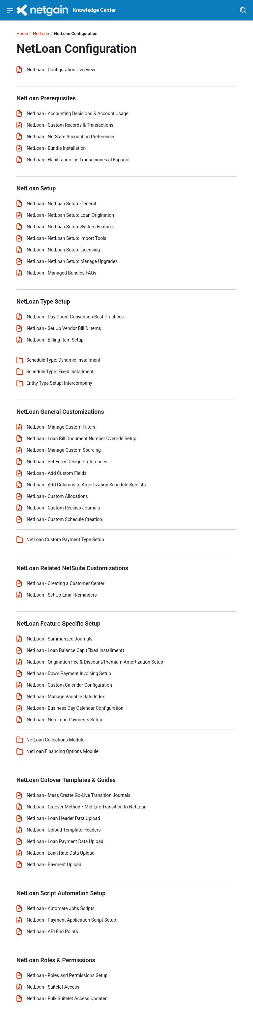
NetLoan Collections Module (55, 739)
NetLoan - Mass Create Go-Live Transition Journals (78, 795)
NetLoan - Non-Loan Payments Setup (64, 719)
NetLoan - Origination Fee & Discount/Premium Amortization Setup (95, 662)
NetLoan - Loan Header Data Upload (63, 818)
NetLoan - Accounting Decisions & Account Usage (77, 113)
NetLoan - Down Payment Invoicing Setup (69, 673)
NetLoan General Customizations (60, 411)
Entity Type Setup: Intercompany (59, 383)
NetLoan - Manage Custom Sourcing (64, 450)
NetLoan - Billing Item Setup (55, 340)
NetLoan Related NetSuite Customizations (72, 568)
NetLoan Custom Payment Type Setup (65, 539)
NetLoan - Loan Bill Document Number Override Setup (81, 438)
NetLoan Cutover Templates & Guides (66, 779)
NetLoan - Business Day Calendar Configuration (75, 708)
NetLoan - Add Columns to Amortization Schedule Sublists (86, 484)
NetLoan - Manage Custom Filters (61, 427)
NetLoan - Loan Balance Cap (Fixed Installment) (75, 650)
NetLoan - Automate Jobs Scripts (61, 908)
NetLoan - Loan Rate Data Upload (61, 853)
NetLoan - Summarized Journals (60, 638)
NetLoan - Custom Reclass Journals (63, 507)
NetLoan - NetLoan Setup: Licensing (63, 249)
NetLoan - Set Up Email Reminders (62, 595)
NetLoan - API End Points (52, 931)
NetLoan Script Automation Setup (60, 893)
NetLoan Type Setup (43, 301)
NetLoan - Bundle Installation (56, 148)
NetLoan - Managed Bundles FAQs (62, 273)
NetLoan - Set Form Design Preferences (67, 461)
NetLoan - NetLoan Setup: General (61, 203)
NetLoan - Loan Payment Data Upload (65, 841)
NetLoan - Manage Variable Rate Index (66, 696)
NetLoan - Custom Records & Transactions (70, 125)
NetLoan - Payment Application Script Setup (71, 920)
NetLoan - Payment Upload (54, 864)
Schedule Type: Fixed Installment (60, 371)
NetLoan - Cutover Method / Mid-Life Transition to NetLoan (87, 806)
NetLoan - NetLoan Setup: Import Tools (66, 238)
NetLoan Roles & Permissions (55, 960)
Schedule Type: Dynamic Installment (63, 360)
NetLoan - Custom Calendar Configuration (69, 685)
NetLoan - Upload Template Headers (64, 830)
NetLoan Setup (36, 188)
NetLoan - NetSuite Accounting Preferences (71, 136)
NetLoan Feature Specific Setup (58, 623)
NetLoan (41, 33)
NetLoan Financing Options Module (62, 751)
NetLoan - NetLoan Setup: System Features (71, 226)
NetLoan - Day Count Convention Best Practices (75, 316)
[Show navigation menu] (9, 10)
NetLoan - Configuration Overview (61, 69)
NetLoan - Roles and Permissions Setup (67, 975)
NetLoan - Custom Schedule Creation (64, 519)
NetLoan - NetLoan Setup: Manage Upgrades (72, 261)
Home (22, 33)
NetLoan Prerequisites (46, 98)
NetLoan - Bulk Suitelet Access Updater (67, 998)
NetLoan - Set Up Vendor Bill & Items (64, 328)
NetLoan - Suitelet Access (53, 987)
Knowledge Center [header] (94, 10)
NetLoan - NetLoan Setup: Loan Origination (70, 215)
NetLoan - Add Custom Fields (56, 473)
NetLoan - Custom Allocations (57, 496)
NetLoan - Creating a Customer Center (65, 583)
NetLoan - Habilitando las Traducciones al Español (78, 159)
